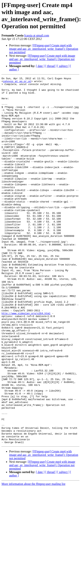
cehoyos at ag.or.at (17, 82)
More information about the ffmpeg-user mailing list (33, 557)
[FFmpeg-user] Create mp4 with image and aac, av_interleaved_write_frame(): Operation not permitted (43, 49)
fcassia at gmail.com (36, 35)
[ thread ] (50, 66)
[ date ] (40, 66)
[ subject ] (63, 66)
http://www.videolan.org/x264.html (26, 361)
